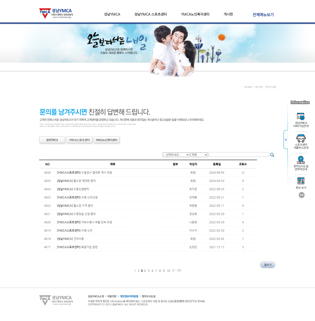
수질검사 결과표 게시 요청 (96, 172)
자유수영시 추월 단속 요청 (96, 222)
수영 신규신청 (89, 197)
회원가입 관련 (89, 247)
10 (169, 270)
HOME (248, 86)
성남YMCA (112, 14)
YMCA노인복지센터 (195, 14)
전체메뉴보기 (263, 15)
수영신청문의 (81, 189)
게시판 (228, 14)
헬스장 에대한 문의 (84, 180)
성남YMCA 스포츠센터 (150, 14)
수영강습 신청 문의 (84, 213)
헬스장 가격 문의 (83, 205)
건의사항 (78, 238)
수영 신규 (86, 230)
